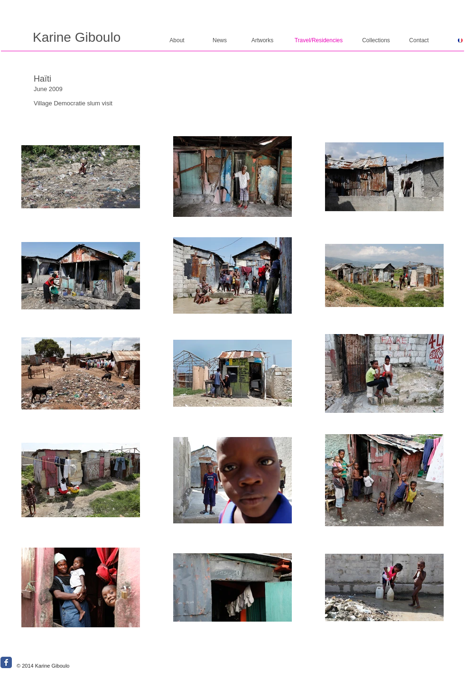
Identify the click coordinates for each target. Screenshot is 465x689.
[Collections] (376, 40)
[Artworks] (262, 40)
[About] (177, 40)
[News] (219, 40)
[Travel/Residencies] (318, 40)
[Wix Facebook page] (6, 662)
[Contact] (419, 40)
